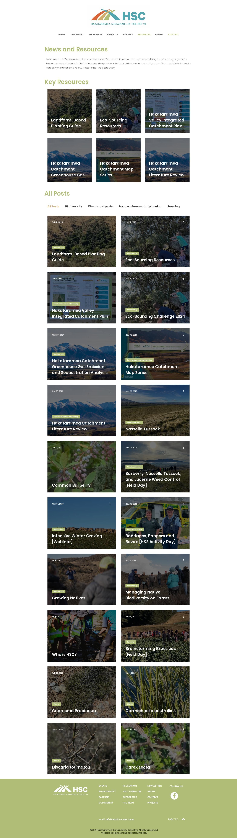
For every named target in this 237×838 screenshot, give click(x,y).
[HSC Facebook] (174, 796)
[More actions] (111, 222)
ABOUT (151, 791)
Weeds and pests (100, 206)
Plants (56, 704)
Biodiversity (73, 206)
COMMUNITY (106, 802)
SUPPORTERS (130, 797)
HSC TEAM (128, 802)
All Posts (53, 206)
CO (149, 797)
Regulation (58, 529)
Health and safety (134, 529)
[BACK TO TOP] (176, 819)
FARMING (104, 797)
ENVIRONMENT (107, 791)
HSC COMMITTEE (132, 791)
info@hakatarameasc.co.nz (120, 819)
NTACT (154, 797)
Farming (174, 206)
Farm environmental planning (140, 206)
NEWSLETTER (154, 785)
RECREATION (130, 785)
